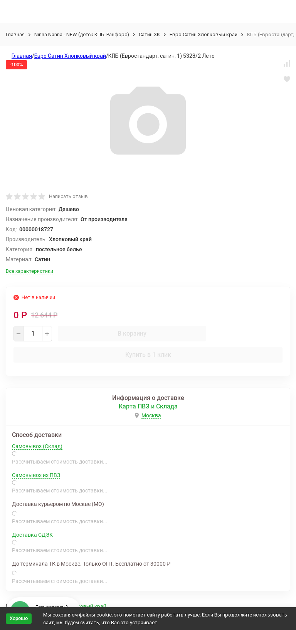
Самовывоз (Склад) (37, 446)
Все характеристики (29, 271)
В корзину (132, 333)
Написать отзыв (68, 196)
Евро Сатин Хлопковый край (203, 34)
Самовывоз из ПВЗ (36, 475)
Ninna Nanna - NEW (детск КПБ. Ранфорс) (81, 34)
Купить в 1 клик (148, 354)
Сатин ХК (149, 34)
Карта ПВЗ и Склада (148, 406)
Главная (15, 34)
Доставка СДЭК (32, 535)
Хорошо (19, 618)
